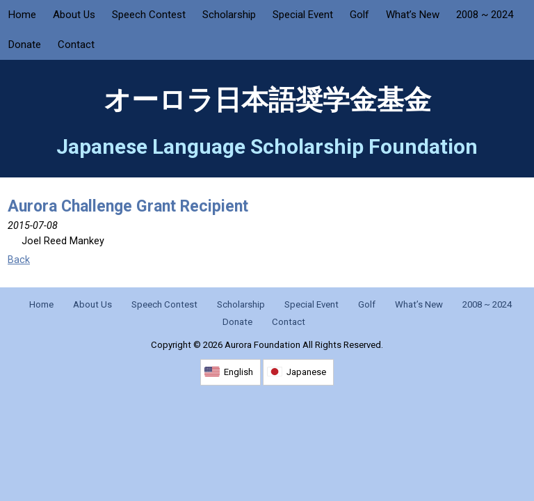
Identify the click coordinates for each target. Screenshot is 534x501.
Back (19, 260)
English (238, 372)
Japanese (306, 372)
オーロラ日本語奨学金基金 (267, 100)
